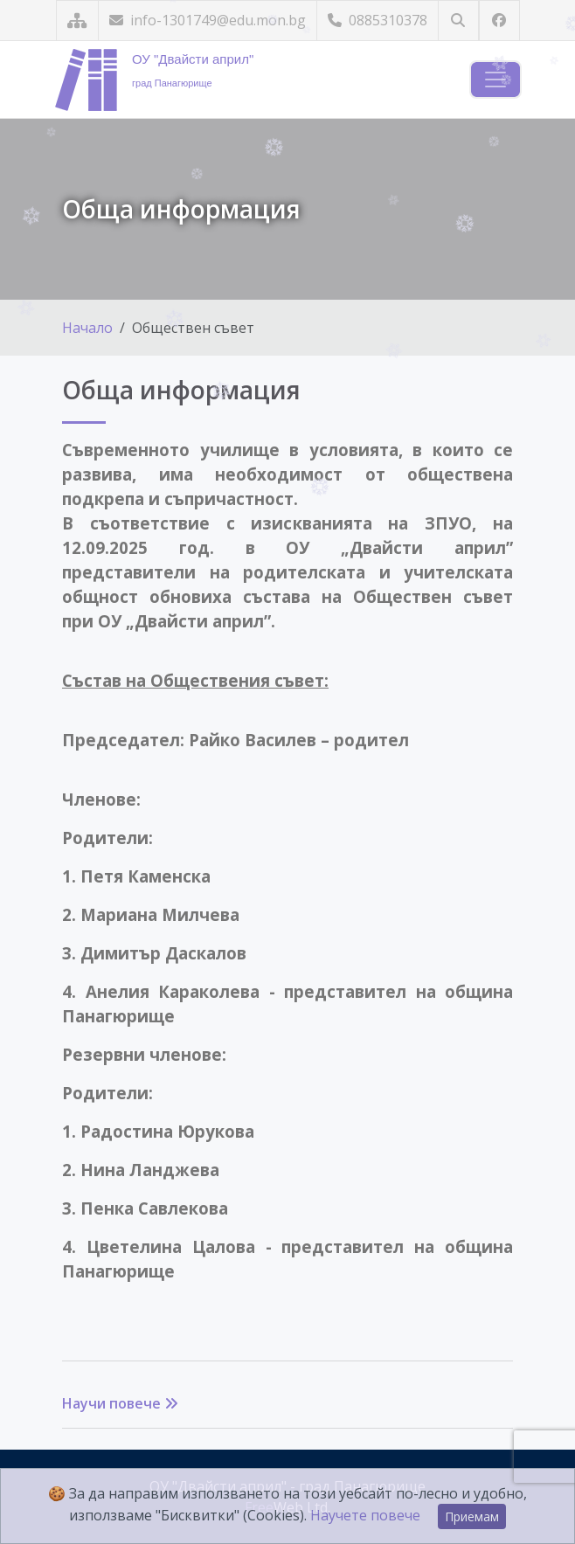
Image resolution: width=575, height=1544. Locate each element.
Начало (87, 327)
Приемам (472, 1516)
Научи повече (120, 1403)
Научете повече (365, 1515)
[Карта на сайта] (77, 20)
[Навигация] (495, 79)
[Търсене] (458, 20)
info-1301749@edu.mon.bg (207, 20)
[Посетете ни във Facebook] (499, 20)
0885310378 (377, 20)
